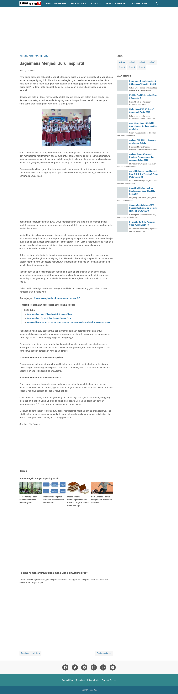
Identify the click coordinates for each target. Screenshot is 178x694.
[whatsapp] (103, 667)
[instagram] (94, 667)
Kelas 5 (131, 67)
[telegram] (113, 667)
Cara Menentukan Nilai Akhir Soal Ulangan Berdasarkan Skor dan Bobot (143, 126)
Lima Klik (93, 690)
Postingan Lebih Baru (30, 653)
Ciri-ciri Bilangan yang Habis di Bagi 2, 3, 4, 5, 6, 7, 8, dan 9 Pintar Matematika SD (143, 174)
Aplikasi (121, 62)
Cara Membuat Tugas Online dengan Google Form (49, 318)
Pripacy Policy (93, 680)
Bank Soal (96, 4)
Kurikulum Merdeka (56, 4)
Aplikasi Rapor (78, 4)
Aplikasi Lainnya (138, 4)
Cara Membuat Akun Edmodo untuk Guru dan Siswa (49, 314)
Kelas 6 (142, 67)
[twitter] (75, 667)
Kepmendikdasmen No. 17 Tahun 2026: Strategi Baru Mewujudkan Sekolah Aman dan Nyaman (68, 322)
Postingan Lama (104, 653)
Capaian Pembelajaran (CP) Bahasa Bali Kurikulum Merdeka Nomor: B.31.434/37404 (143, 208)
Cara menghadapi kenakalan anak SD (57, 298)
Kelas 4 (121, 67)
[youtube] (84, 667)
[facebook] (65, 667)
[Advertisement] (89, 30)
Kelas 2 (142, 62)
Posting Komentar (27, 70)
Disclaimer (80, 680)
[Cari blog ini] (157, 3)
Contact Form (68, 680)
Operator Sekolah (116, 4)
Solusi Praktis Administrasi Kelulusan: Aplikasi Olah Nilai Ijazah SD (142, 191)
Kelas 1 (132, 62)
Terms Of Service (109, 680)
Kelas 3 (152, 62)
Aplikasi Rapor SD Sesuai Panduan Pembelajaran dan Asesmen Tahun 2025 (141, 157)
